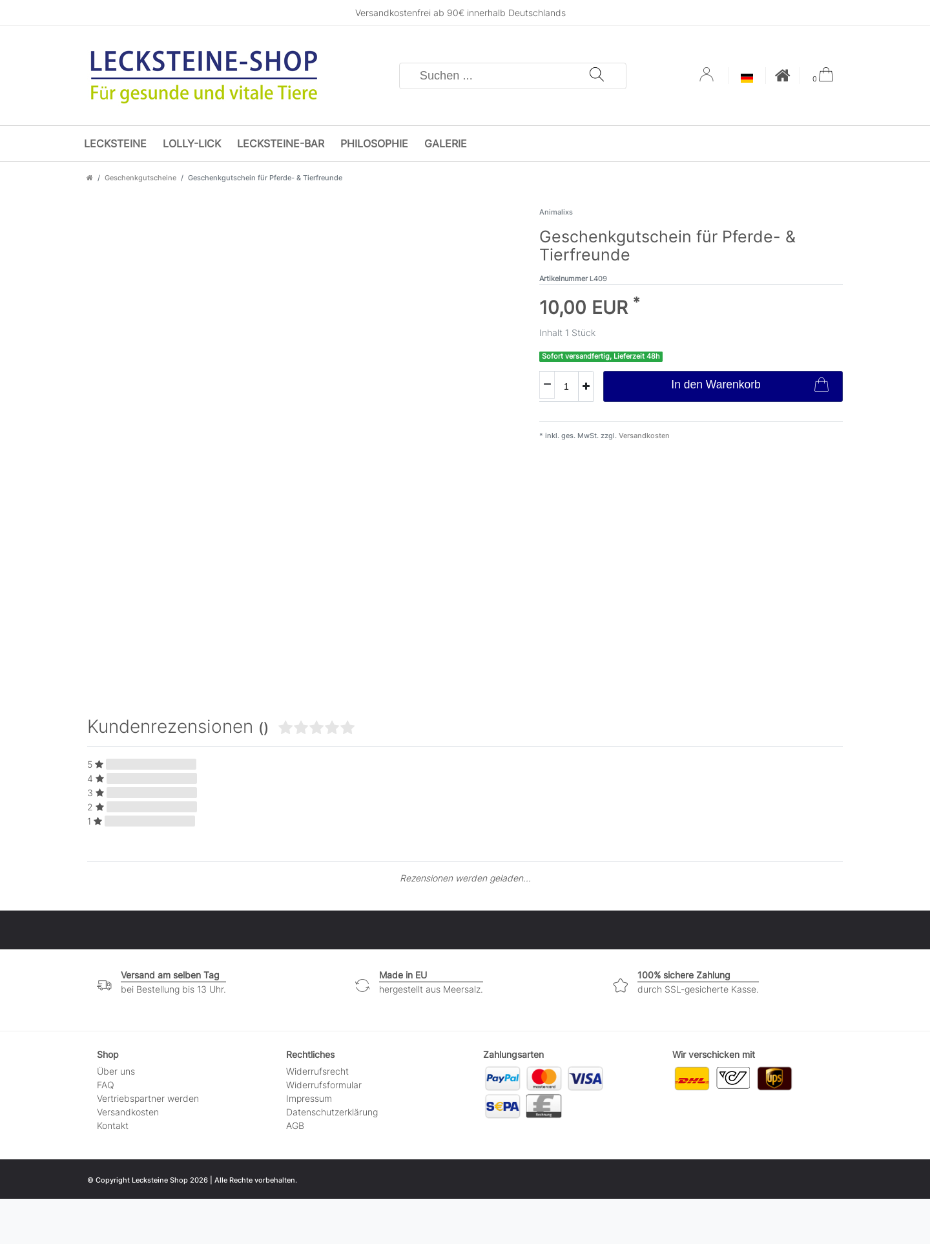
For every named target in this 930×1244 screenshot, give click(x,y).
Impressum (309, 1098)
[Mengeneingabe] (558, 386)
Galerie (445, 143)
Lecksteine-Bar (280, 143)
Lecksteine (115, 143)
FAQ (105, 1084)
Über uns (116, 1071)
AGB (295, 1125)
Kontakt (113, 1125)
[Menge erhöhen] (586, 386)
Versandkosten (643, 435)
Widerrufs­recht (317, 1071)
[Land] (747, 79)
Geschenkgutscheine (140, 177)
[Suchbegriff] (495, 76)
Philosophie (374, 143)
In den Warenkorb (750, 386)
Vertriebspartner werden (148, 1098)
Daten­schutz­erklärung (332, 1111)
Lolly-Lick (192, 143)
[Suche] (597, 76)
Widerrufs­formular (324, 1084)
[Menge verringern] (547, 385)
